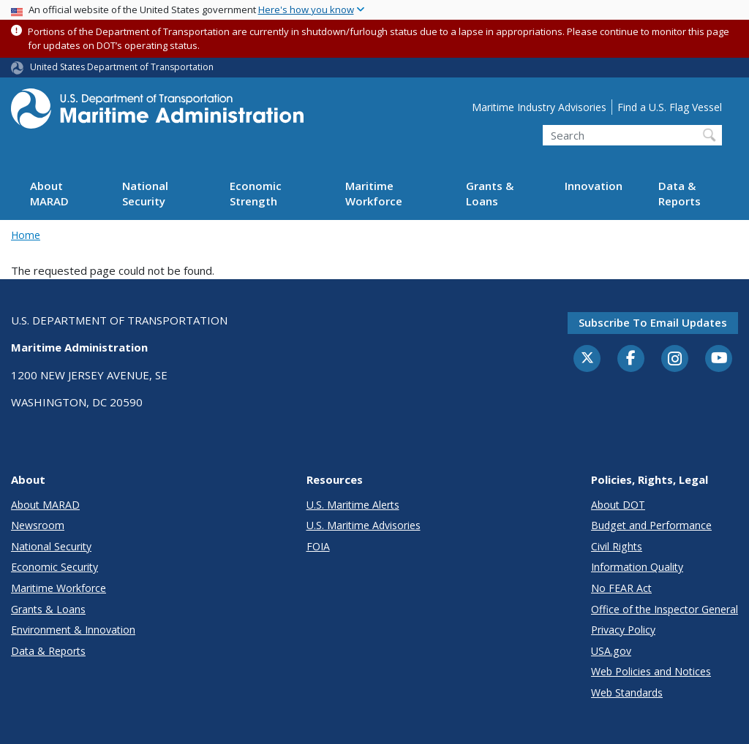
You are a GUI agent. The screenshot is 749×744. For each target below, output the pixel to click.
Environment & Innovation (73, 630)
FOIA (318, 546)
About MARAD (49, 193)
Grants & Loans (489, 193)
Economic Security (54, 567)
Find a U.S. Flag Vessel (669, 107)
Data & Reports (679, 193)
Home (25, 235)
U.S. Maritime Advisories (363, 525)
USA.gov (611, 651)
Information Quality (637, 567)
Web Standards (627, 692)
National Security (145, 193)
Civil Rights (616, 546)
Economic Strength (256, 193)
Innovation (593, 185)
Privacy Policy (623, 630)
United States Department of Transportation (122, 67)
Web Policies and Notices (651, 671)
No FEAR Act (621, 588)
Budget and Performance (651, 525)
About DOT (618, 505)
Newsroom (37, 525)
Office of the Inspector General (664, 609)
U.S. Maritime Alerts (352, 505)
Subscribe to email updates (653, 322)
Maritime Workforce (373, 193)
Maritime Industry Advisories (539, 107)
